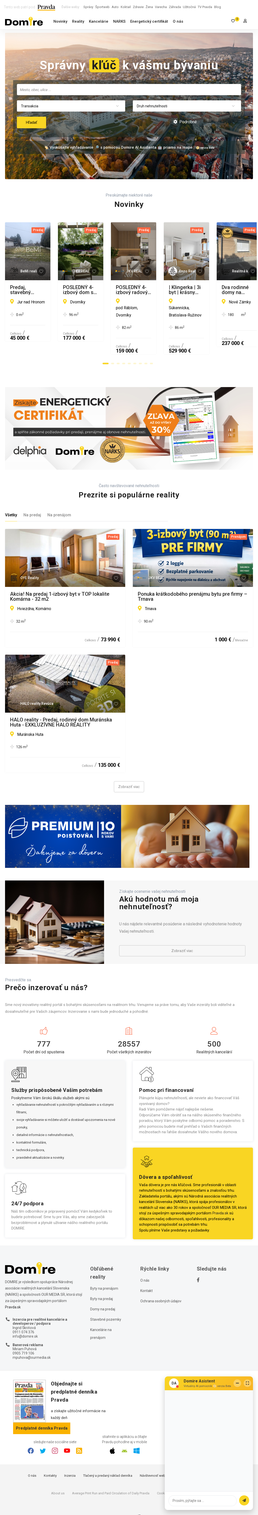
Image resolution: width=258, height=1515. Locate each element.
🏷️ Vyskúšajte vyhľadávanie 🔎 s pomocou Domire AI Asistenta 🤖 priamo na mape (118, 147)
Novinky (60, 21)
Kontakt (146, 1272)
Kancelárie (98, 21)
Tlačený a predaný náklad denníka (107, 1456)
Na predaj (32, 495)
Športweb (102, 7)
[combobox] (129, 89)
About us (57, 1474)
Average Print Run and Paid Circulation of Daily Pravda (110, 1474)
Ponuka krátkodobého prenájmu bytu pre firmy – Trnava (192, 577)
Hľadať (31, 122)
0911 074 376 (23, 1313)
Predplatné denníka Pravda (42, 1409)
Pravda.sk (220, 1194)
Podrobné (185, 121)
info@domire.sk (25, 1317)
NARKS (119, 21)
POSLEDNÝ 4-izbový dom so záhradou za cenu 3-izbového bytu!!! (191, 290)
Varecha (161, 7)
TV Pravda (205, 7)
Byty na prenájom (104, 1270)
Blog (217, 7)
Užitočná (189, 7)
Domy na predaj (102, 1290)
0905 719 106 (23, 1334)
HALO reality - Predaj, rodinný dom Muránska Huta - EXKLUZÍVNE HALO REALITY (61, 703)
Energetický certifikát (149, 21)
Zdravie (138, 7)
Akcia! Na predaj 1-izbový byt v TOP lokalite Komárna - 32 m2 (59, 577)
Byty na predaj (101, 1280)
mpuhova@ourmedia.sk (32, 1338)
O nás (178, 21)
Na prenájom (59, 495)
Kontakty (50, 1456)
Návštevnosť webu (153, 1456)
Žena (149, 7)
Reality (78, 21)
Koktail (126, 7)
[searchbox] (129, 89)
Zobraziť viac (129, 768)
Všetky (11, 495)
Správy (88, 7)
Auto (115, 7)
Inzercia (70, 1456)
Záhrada (175, 7)
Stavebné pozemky (105, 1301)
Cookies (163, 1474)
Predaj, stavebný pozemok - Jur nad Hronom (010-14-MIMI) (60, 290)
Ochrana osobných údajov (160, 1282)
